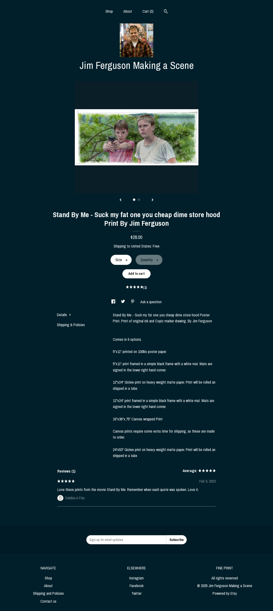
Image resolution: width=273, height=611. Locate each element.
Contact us (48, 601)
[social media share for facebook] (113, 301)
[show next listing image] (152, 200)
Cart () (147, 11)
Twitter (136, 593)
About (127, 11)
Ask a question (151, 301)
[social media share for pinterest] (133, 301)
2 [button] (139, 199)
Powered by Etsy (225, 593)
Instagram (136, 578)
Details (64, 314)
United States (141, 246)
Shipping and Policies (48, 593)
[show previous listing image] (120, 200)
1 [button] (134, 199)
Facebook (136, 585)
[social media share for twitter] (123, 301)
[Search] (166, 12)
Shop (109, 11)
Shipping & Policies (71, 324)
